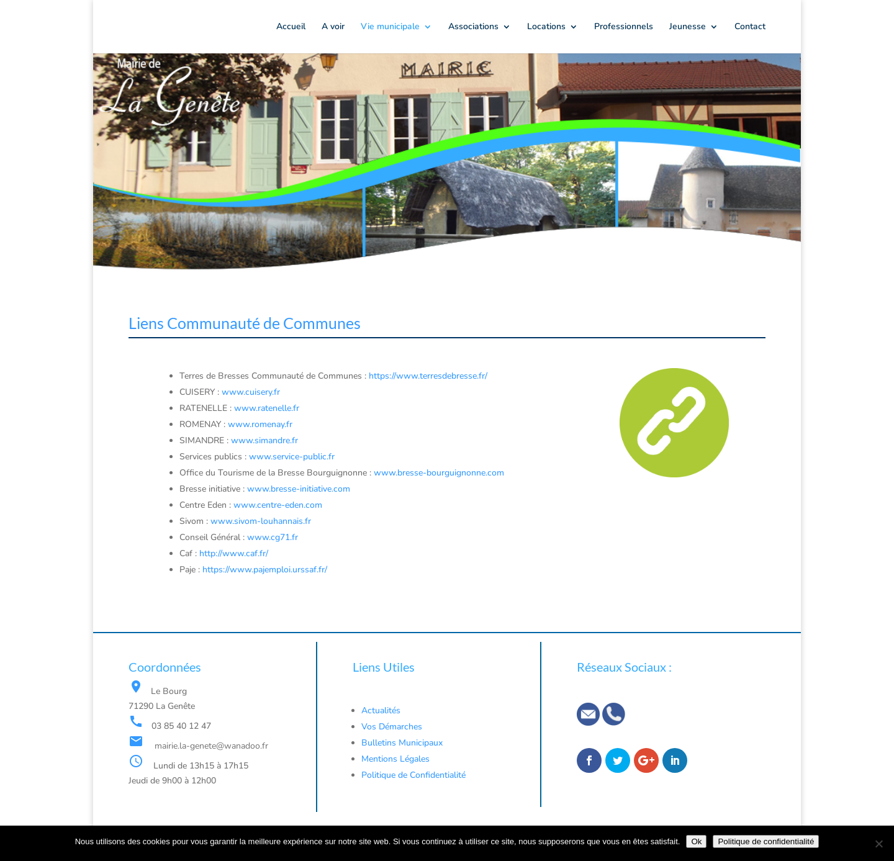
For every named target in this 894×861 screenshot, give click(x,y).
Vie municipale (390, 27)
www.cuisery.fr (251, 392)
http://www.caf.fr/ (233, 553)
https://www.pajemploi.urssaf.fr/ (264, 569)
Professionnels (623, 27)
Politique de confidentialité (766, 841)
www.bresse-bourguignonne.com (439, 473)
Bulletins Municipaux (402, 743)
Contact (749, 27)
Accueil (290, 27)
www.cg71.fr (272, 537)
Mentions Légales (395, 759)
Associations (473, 27)
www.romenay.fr (260, 424)
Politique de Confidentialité (414, 775)
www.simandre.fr (264, 440)
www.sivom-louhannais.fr (259, 521)
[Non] (878, 843)
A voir (333, 27)
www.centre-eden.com (277, 505)
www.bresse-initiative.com (298, 489)
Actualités (380, 710)
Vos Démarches (391, 727)
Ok (696, 841)
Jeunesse (687, 27)
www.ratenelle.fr (266, 408)
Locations (546, 27)
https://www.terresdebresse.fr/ (428, 376)
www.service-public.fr (292, 456)
